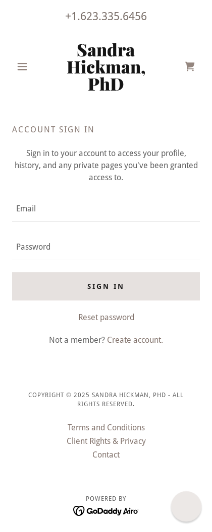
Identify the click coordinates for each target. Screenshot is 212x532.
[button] (26, 66)
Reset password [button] (106, 317)
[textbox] (106, 209)
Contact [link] (106, 455)
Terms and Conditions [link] (106, 427)
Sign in (106, 286)
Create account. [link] (135, 340)
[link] (106, 66)
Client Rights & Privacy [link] (106, 441)
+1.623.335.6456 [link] (106, 16)
